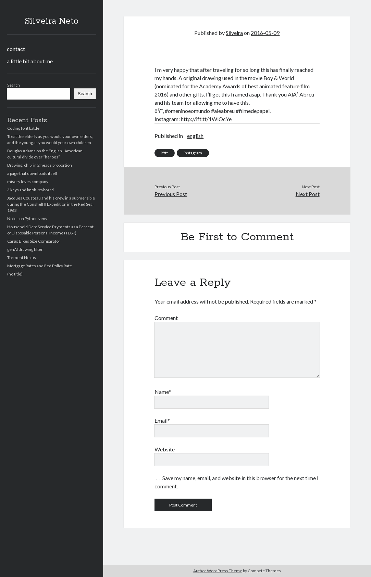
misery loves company (27, 181)
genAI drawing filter (25, 249)
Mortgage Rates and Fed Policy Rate (39, 265)
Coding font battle (23, 128)
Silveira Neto (51, 21)
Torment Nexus (21, 257)
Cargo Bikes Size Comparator (33, 241)
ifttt (164, 152)
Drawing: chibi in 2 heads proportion (39, 165)
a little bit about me (30, 61)
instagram (193, 152)
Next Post (308, 194)
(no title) (15, 274)
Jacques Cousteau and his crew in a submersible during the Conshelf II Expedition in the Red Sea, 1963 (51, 204)
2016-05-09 (265, 32)
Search (13, 85)
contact (16, 49)
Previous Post (170, 194)
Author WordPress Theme (217, 570)
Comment (166, 318)
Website (164, 449)
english (195, 135)
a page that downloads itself (32, 173)
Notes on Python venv (27, 218)
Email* (162, 420)
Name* (162, 391)
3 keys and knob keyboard (30, 189)
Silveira (234, 32)
